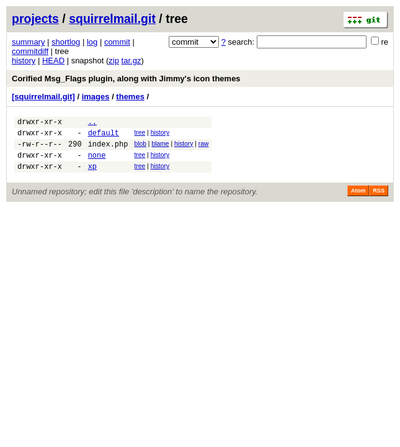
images (96, 96)
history (23, 60)
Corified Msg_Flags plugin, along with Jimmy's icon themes (126, 78)
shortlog (65, 42)
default (103, 136)
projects (35, 18)
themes (130, 96)
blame (160, 147)
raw (203, 147)
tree (139, 134)
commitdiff (30, 51)
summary (28, 42)
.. (92, 123)
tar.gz (131, 60)
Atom (358, 200)
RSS (378, 200)
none (97, 162)
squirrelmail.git (112, 18)
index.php (108, 149)
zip (114, 60)
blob (140, 147)
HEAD (53, 60)
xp (92, 175)
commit (117, 42)
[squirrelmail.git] (43, 96)
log (92, 42)
